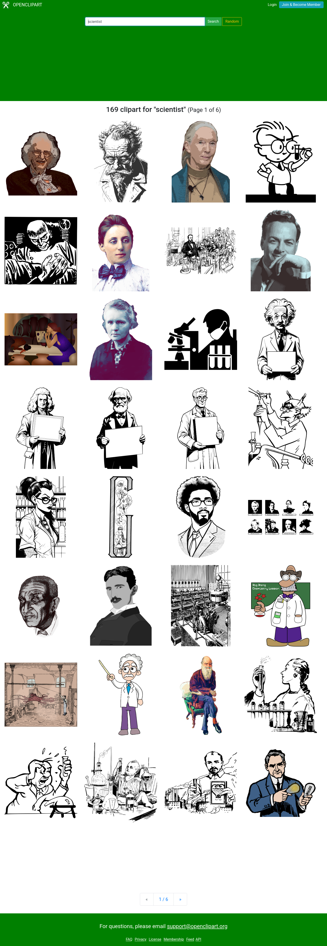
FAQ (129, 939)
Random (232, 21)
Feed (190, 939)
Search (213, 21)
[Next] (180, 899)
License (155, 939)
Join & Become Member (301, 4)
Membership (174, 939)
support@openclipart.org (197, 926)
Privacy (140, 939)
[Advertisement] (163, 63)
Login (272, 4)
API (198, 939)
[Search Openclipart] (145, 21)
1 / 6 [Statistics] (163, 899)
